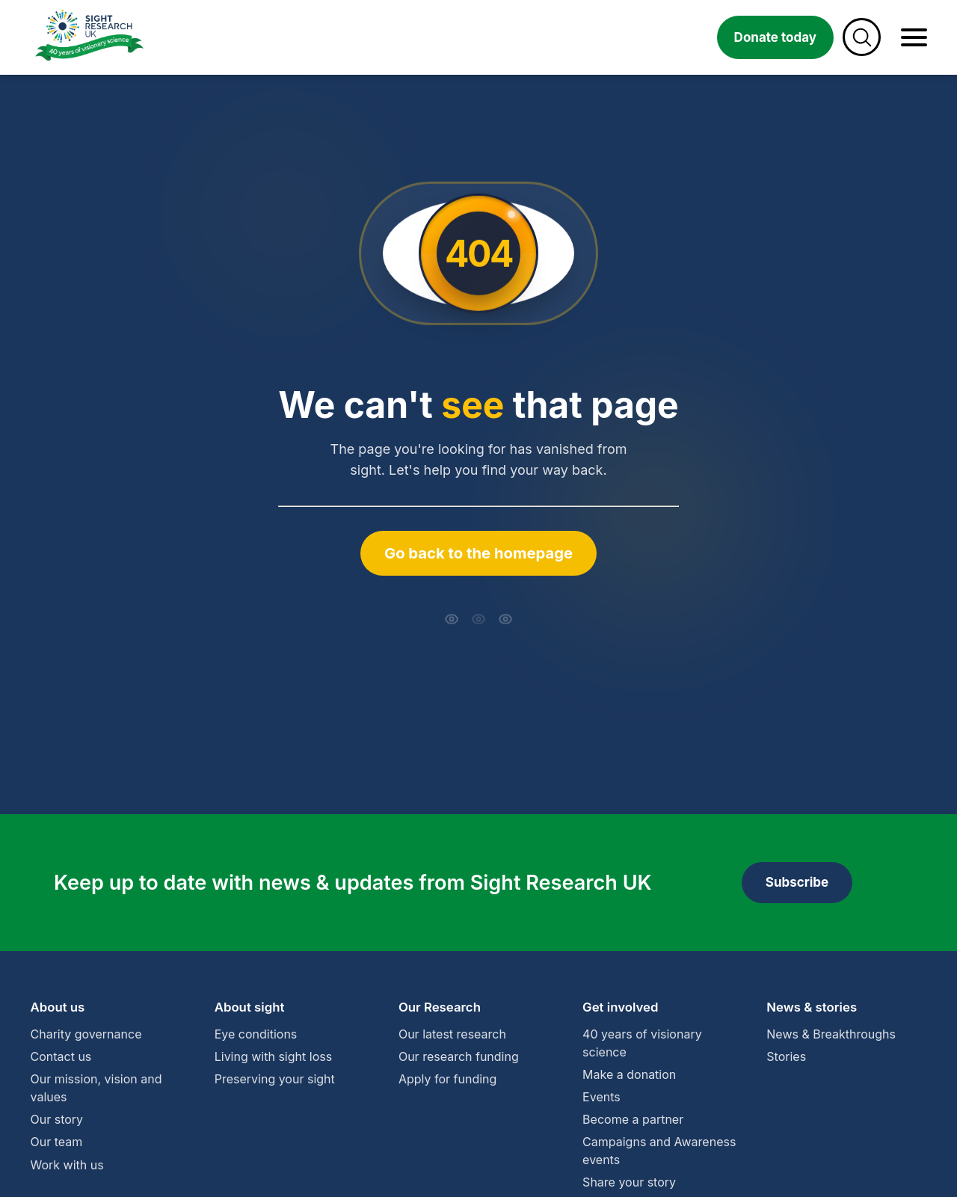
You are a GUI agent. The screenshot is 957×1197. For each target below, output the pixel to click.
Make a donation (629, 1074)
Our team (57, 1141)
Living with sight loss (273, 1056)
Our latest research (452, 1034)
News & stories (811, 1007)
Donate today (775, 37)
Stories (786, 1056)
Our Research (440, 1007)
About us (58, 1007)
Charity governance (86, 1034)
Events (601, 1096)
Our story (57, 1119)
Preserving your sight (275, 1078)
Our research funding (459, 1056)
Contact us (61, 1056)
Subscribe (797, 882)
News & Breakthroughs (831, 1034)
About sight (250, 1007)
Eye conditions (256, 1034)
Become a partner (632, 1119)
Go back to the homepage (478, 553)
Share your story (629, 1182)
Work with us (67, 1164)
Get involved (620, 1007)
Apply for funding (447, 1078)
